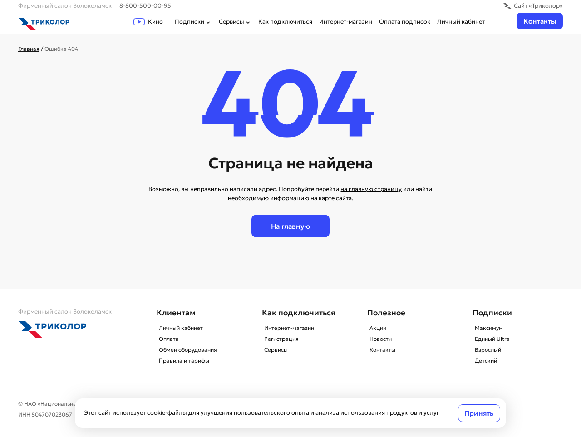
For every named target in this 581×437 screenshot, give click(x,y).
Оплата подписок (404, 21)
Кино (148, 21)
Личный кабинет (461, 21)
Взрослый (486, 350)
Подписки (193, 21)
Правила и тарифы (182, 361)
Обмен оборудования (186, 350)
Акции (375, 328)
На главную (290, 226)
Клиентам (176, 313)
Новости (378, 339)
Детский (484, 361)
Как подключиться (285, 21)
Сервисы (235, 21)
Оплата (167, 339)
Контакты (539, 21)
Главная (28, 49)
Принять (478, 413)
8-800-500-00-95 (145, 6)
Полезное (386, 313)
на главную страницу (371, 189)
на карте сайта (331, 198)
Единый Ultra (490, 339)
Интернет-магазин (345, 21)
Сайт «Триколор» (533, 6)
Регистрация (279, 339)
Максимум (487, 328)
